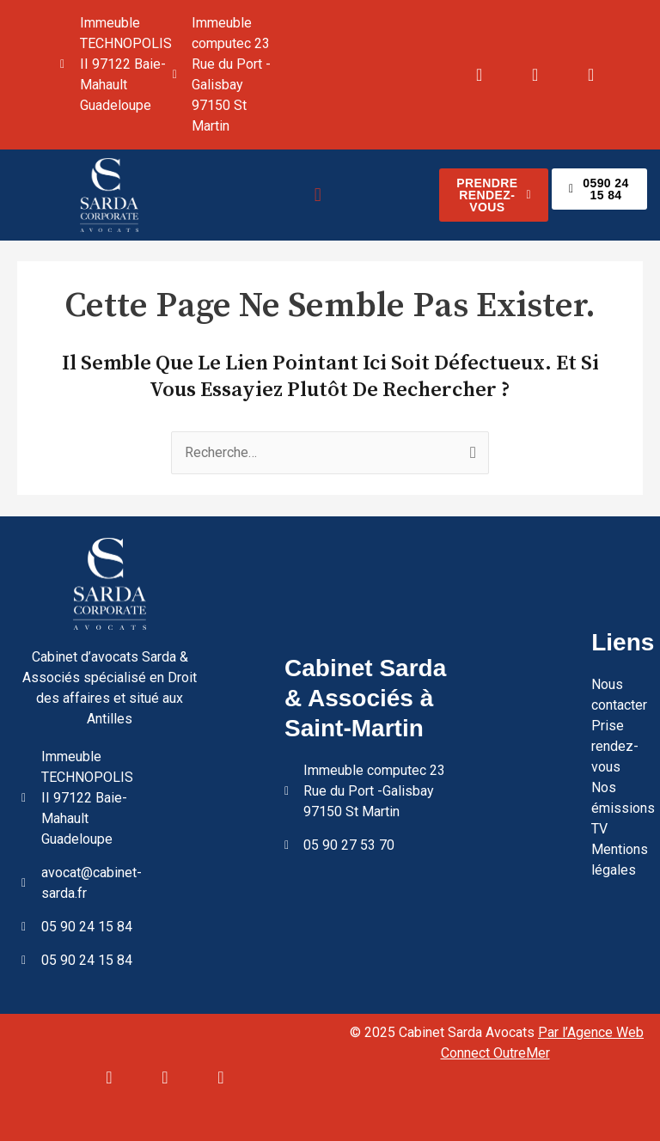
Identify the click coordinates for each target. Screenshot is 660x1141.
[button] (317, 195)
